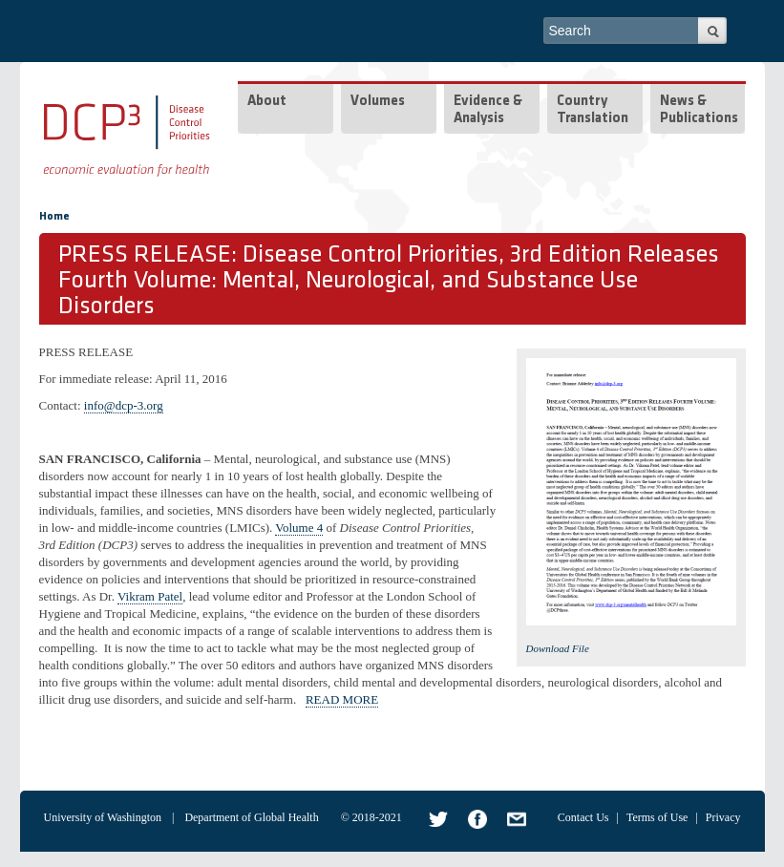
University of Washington (102, 817)
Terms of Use (657, 817)
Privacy (723, 817)
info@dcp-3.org (123, 405)
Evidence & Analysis (488, 110)
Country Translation (592, 110)
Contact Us (583, 817)
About (266, 102)
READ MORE (342, 699)
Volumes (377, 102)
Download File (557, 648)
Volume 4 (299, 527)
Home (54, 216)
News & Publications (699, 110)
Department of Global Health (251, 817)
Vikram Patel (149, 596)
